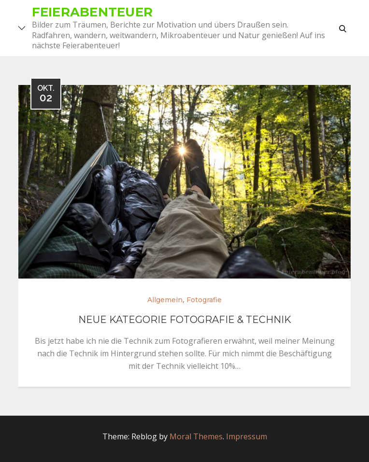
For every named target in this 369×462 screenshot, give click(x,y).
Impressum (246, 436)
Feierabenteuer (92, 12)
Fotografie (204, 299)
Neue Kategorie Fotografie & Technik (184, 319)
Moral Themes (196, 436)
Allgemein (165, 299)
